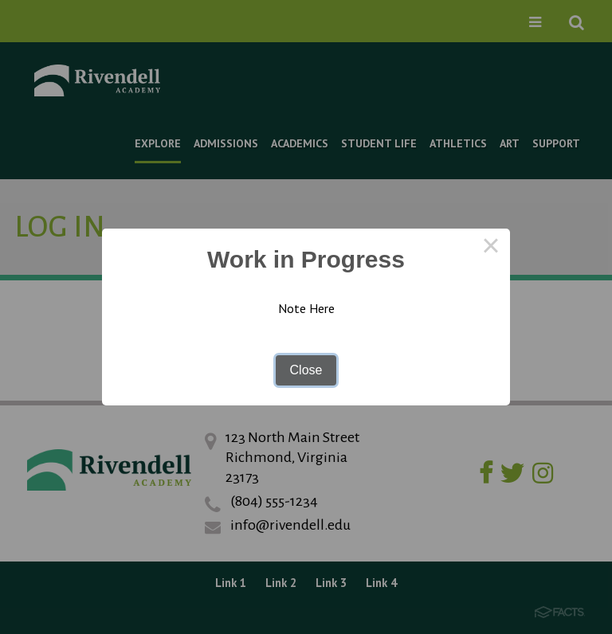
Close (306, 370)
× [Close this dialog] (490, 248)
